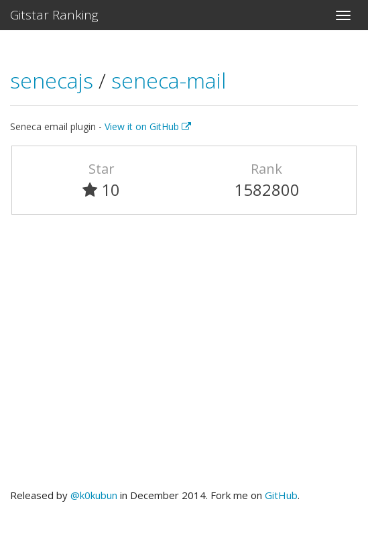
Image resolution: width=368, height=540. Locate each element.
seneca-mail (168, 80)
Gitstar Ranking (54, 14)
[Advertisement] (184, 357)
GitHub (281, 495)
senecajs (54, 80)
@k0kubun (93, 495)
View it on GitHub (148, 126)
